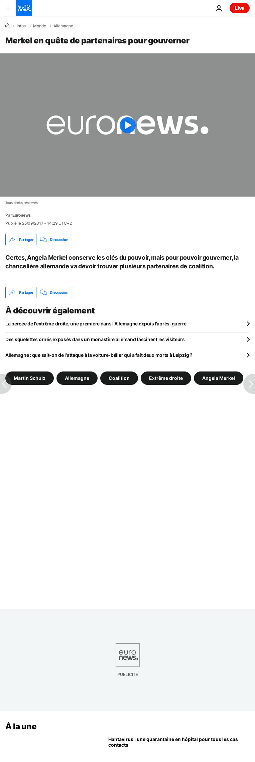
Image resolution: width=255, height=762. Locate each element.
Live (239, 8)
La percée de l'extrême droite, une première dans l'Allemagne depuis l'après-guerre (95, 323)
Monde (39, 26)
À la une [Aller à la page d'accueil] (20, 726)
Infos (21, 26)
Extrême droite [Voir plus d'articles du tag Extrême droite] (166, 378)
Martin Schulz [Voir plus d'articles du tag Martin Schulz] (29, 378)
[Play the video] (127, 125)
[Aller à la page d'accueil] (24, 8)
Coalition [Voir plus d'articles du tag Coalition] (119, 378)
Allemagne (63, 26)
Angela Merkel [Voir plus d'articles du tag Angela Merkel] (218, 378)
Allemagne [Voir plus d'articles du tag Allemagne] (77, 378)
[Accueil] (7, 25)
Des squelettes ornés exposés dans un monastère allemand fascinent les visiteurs (95, 339)
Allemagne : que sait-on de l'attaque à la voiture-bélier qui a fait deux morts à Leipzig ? (99, 355)
